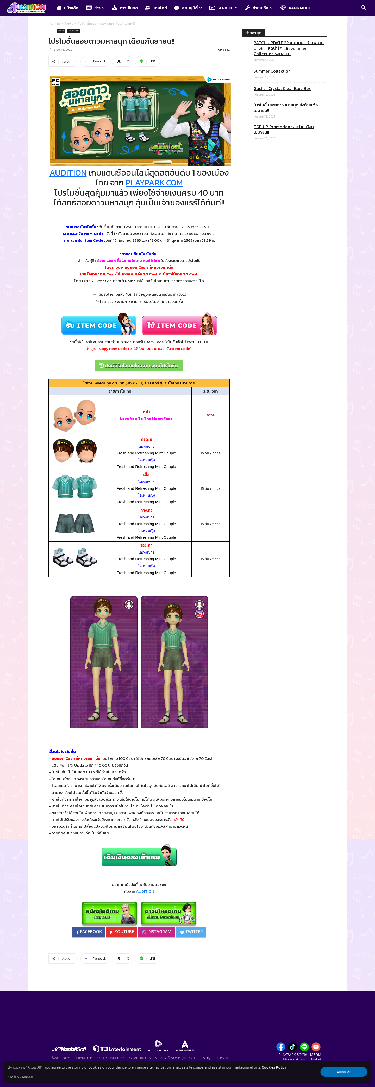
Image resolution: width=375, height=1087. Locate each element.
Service (223, 8)
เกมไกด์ (156, 8)
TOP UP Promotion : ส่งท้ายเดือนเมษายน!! (284, 129)
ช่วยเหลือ (259, 8)
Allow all (344, 1072)
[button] (363, 8)
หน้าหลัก (67, 8)
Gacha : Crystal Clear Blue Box (282, 88)
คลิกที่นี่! (178, 819)
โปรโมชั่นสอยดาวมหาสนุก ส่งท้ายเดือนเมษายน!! (287, 107)
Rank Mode (295, 8)
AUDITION (68, 172)
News (69, 23)
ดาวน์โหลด (125, 8)
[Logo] (29, 8)
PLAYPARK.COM (154, 182)
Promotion (73, 30)
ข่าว (95, 8)
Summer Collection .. (273, 71)
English (27, 1076)
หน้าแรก (54, 23)
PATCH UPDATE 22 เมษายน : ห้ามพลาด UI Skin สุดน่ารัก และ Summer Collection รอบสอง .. (289, 48)
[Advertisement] (284, 357)
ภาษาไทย (13, 1076)
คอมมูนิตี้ (188, 8)
